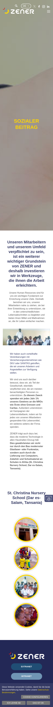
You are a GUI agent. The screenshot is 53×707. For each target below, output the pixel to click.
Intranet (26, 676)
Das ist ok (38, 703)
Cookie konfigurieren (35, 697)
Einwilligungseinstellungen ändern (49, 498)
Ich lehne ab (13, 703)
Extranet (26, 666)
